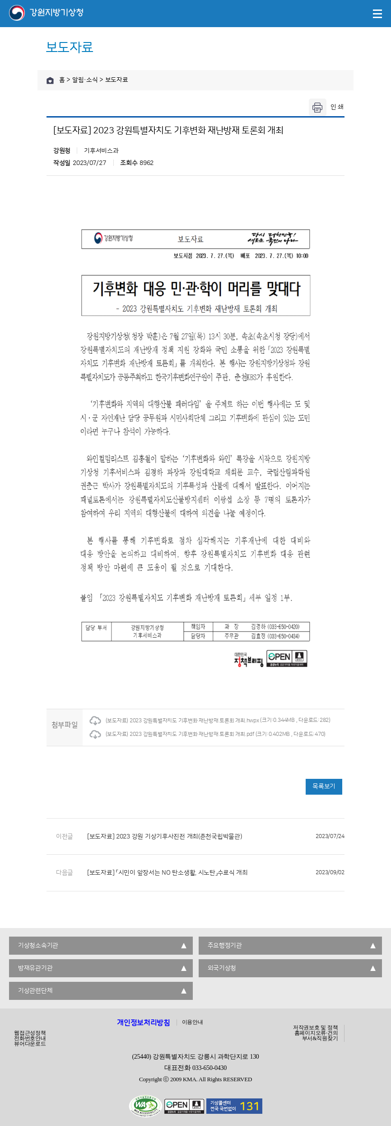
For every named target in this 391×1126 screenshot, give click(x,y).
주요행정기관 (225, 945)
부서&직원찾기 (320, 1038)
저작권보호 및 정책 (315, 1027)
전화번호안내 (30, 1038)
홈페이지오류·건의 (316, 1033)
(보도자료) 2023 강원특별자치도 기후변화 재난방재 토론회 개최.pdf (171, 734)
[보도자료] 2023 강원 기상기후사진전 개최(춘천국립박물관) (215, 837)
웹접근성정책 (30, 1033)
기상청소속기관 (38, 945)
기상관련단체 (35, 990)
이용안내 (192, 1022)
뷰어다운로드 (30, 1043)
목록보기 (323, 786)
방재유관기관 (35, 968)
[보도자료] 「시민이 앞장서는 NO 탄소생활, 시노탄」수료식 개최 (215, 873)
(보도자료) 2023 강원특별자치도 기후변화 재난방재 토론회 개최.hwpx (174, 721)
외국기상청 (222, 968)
